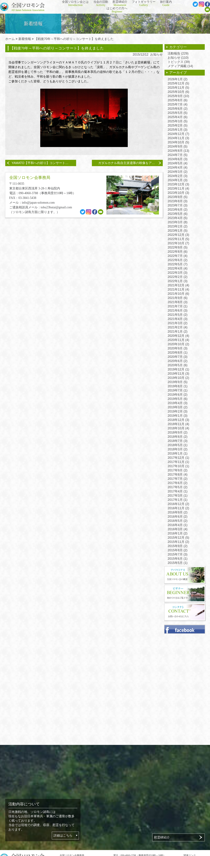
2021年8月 (177, 302)
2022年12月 (178, 235)
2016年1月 (177, 533)
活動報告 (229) (178, 53)
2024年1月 (177, 180)
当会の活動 (100, 3)
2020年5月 (177, 365)
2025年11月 (178, 87)
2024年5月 (177, 163)
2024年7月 (177, 155)
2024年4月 (177, 167)
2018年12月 (178, 420)
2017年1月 (177, 500)
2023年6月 (177, 209)
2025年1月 (177, 129)
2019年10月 (178, 378)
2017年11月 (178, 462)
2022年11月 (178, 239)
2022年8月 (177, 251)
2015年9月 (177, 546)
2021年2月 (177, 327)
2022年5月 (177, 264)
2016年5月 (177, 521)
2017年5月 (177, 487)
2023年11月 (178, 188)
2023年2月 (177, 226)
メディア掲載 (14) (180, 66)
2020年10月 (178, 344)
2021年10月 (178, 293)
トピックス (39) (179, 62)
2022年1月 (177, 281)
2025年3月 (177, 121)
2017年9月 (177, 470)
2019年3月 (177, 407)
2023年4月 (177, 218)
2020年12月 (178, 335)
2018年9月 (177, 432)
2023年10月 (178, 193)
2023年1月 (177, 230)
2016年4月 (177, 525)
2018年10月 (178, 428)
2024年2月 (177, 176)
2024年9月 (177, 146)
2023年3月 (177, 222)
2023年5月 (177, 214)
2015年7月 (177, 554)
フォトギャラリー (144, 3)
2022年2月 (177, 277)
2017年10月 (178, 466)
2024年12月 (178, 134)
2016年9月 (177, 512)
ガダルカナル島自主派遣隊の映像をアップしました (130, 163)
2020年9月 (177, 348)
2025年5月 (177, 113)
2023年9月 (177, 197)
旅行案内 (166, 3)
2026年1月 (177, 79)
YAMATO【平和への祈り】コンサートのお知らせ (44, 163)
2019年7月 (177, 390)
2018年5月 (177, 445)
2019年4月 (177, 403)
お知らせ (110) (178, 57)
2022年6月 (177, 260)
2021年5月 (177, 314)
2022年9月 (177, 247)
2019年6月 (177, 394)
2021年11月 (178, 289)
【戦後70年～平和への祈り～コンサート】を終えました (74, 39)
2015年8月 (177, 550)
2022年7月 (177, 256)
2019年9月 (177, 382)
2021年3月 (177, 323)
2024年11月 (178, 138)
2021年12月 (178, 285)
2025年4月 (177, 117)
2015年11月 (178, 542)
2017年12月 (178, 457)
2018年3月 (177, 449)
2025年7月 (177, 104)
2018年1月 (177, 453)
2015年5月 (177, 563)
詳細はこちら (63, 835)
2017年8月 (177, 474)
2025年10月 (178, 92)
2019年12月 (178, 369)
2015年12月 (178, 537)
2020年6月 (177, 361)
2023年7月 (177, 205)
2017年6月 (177, 483)
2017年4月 (177, 491)
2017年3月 (177, 495)
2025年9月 (178, 96)
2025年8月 (177, 100)
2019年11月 (178, 373)
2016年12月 (178, 504)
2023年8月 (177, 201)
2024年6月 (177, 159)
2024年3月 (177, 171)
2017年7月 (177, 478)
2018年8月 (177, 436)
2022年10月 (178, 243)
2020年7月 (177, 357)
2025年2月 (177, 125)
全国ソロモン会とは (75, 3)
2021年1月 (177, 331)
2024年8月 (178, 150)
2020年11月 (178, 340)
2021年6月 (177, 310)
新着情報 (24, 39)
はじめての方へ (117, 10)
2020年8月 (177, 352)
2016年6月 (177, 516)
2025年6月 (177, 108)
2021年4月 (177, 319)
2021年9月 (177, 298)
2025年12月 (178, 83)
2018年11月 (178, 424)
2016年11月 (178, 508)
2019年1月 (177, 415)
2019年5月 (177, 399)
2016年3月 (177, 529)
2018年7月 (177, 441)
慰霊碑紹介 (120, 3)
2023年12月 (178, 184)
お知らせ (156, 54)
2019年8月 (177, 386)
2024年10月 (178, 142)
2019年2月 (177, 411)
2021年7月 (177, 306)
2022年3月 (177, 272)
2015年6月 (177, 558)
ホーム (10, 39)
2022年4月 (177, 268)
